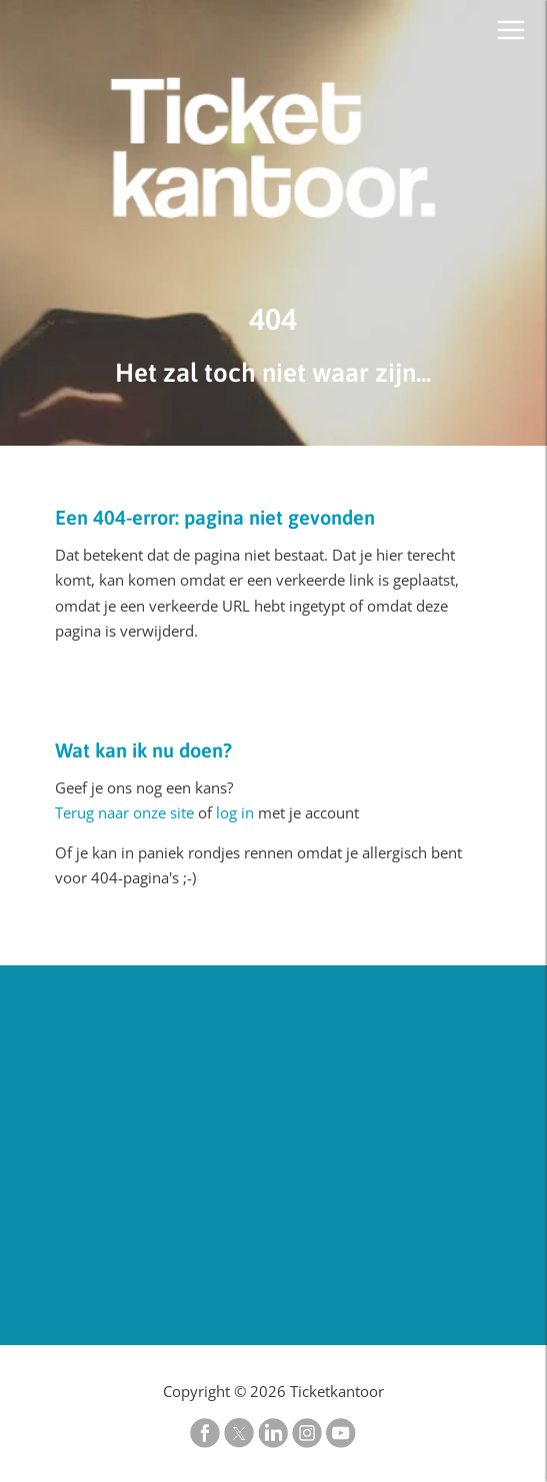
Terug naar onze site (124, 812)
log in (235, 812)
